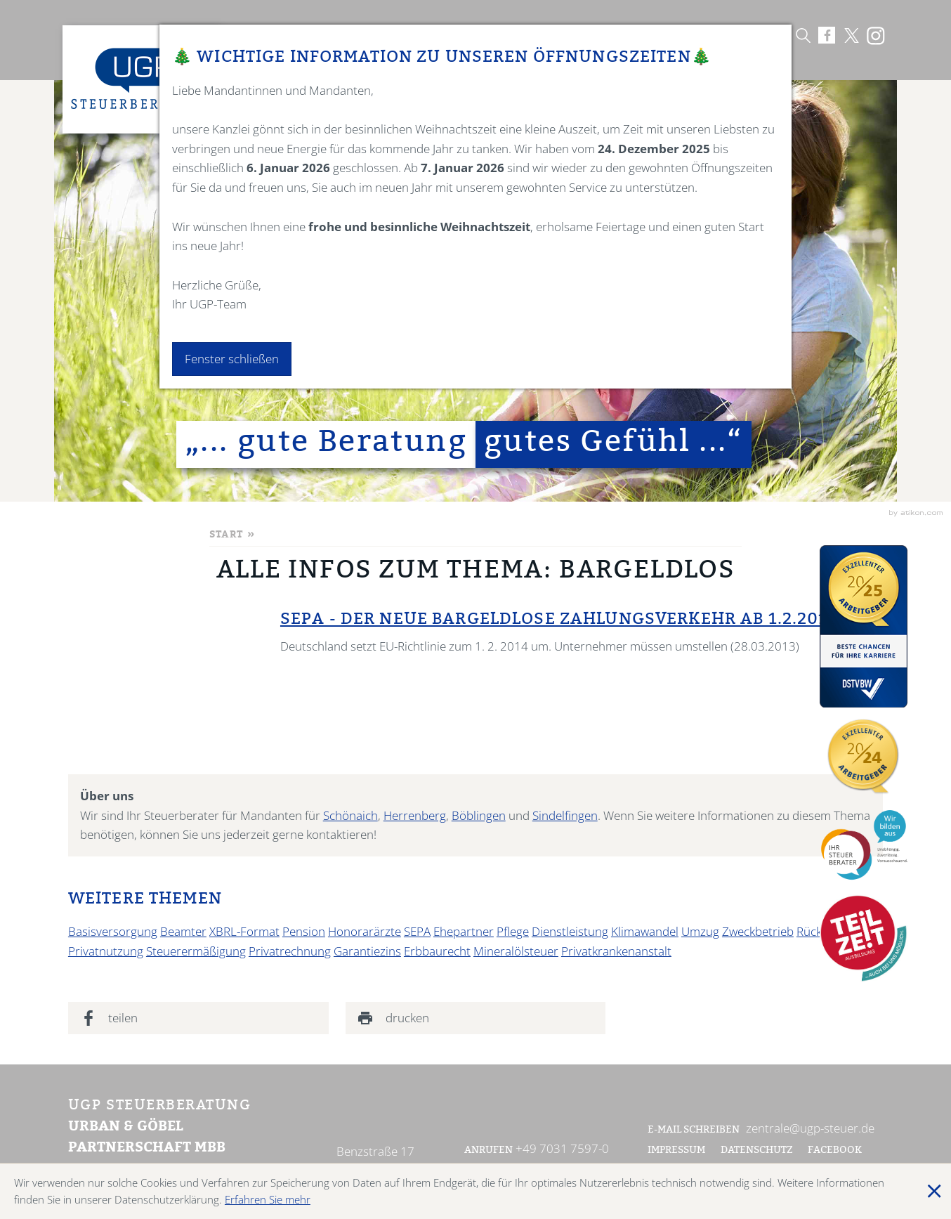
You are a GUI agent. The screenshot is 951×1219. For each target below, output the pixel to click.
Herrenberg (414, 815)
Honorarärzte (364, 931)
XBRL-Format (244, 931)
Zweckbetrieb (758, 931)
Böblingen (479, 815)
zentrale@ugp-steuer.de (810, 1128)
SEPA (417, 931)
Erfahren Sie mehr (267, 1199)
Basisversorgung (112, 931)
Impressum (676, 1150)
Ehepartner (463, 931)
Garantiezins (367, 951)
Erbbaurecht (437, 951)
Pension (303, 931)
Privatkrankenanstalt (616, 951)
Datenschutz (757, 1150)
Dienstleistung (570, 931)
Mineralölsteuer (515, 951)
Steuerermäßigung (196, 951)
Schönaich (350, 815)
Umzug (700, 931)
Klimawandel (644, 931)
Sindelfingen (565, 815)
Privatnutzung (105, 951)
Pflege (513, 931)
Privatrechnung (290, 951)
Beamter (183, 931)
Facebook (836, 1150)
